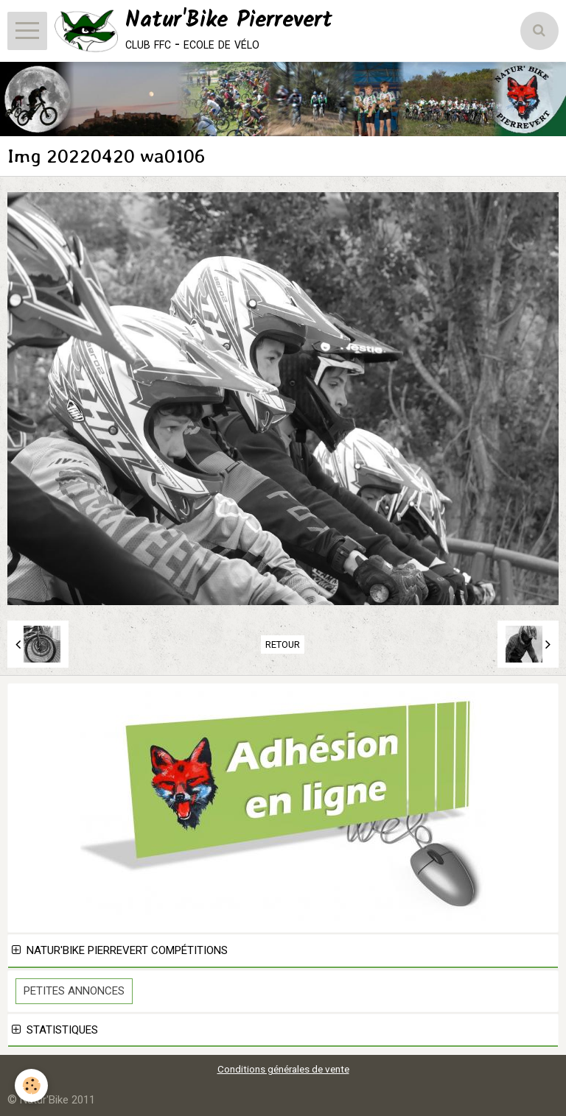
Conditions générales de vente (283, 1069)
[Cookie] (31, 1085)
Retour (282, 644)
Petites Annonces (74, 990)
